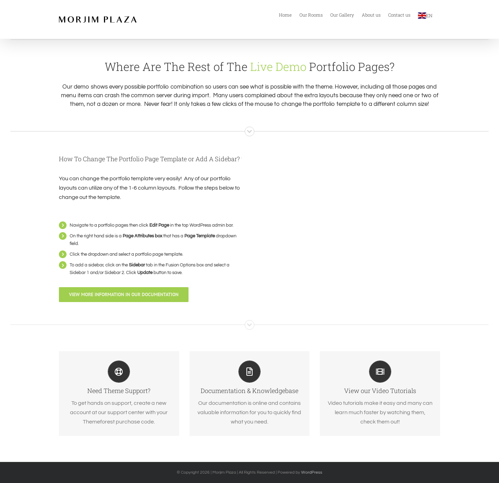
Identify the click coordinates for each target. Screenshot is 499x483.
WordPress (311, 472)
